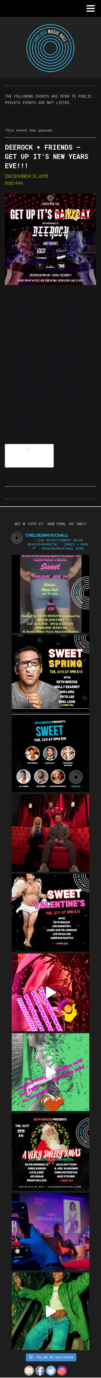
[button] (90, 8)
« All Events (21, 119)
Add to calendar (29, 455)
